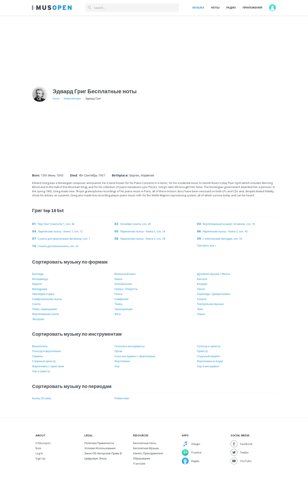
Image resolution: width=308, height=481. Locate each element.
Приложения (252, 7)
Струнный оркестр (44, 361)
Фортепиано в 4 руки (210, 361)
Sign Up (40, 458)
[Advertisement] (164, 133)
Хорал (201, 314)
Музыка (198, 7)
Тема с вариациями (44, 309)
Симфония (121, 299)
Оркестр (202, 351)
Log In (39, 453)
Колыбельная (123, 284)
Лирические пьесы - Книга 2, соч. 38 (142, 238)
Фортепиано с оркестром (48, 366)
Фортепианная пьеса (45, 314)
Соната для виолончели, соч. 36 (58, 246)
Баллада (37, 274)
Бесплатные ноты (144, 443)
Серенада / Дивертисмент (214, 294)
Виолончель (40, 346)
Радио (231, 7)
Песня (201, 289)
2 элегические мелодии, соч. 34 (222, 238)
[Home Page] (52, 7)
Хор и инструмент (208, 366)
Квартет (37, 284)
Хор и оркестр (41, 371)
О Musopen (43, 443)
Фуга (117, 314)
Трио (200, 309)
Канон (118, 279)
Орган (118, 351)
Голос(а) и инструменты (129, 346)
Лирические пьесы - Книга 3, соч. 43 (225, 231)
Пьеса (118, 294)
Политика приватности (99, 443)
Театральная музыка (210, 304)
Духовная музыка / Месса (213, 274)
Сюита (36, 304)
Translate (139, 463)
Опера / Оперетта (125, 289)
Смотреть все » (206, 245)
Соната (201, 299)
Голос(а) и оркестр (208, 346)
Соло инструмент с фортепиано (134, 356)
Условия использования (100, 448)
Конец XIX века (41, 398)
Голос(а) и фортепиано (46, 351)
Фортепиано (122, 361)
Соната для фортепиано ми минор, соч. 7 (64, 238)
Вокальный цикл (124, 274)
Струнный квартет (208, 356)
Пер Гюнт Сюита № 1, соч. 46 (56, 224)
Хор (116, 366)
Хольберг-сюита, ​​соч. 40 (135, 224)
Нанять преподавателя (148, 453)
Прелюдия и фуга (43, 294)
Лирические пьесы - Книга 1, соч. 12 (60, 231)
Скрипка (37, 356)
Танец (118, 304)
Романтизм (121, 398)
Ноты (215, 7)
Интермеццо (40, 279)
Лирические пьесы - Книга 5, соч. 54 (142, 231)
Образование (141, 458)
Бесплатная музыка (146, 448)
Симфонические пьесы (47, 299)
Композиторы (72, 98)
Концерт (202, 284)
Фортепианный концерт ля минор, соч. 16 (229, 224)
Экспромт (38, 319)
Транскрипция (123, 309)
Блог (38, 448)
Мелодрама (39, 289)
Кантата (202, 279)
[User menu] (272, 7)
